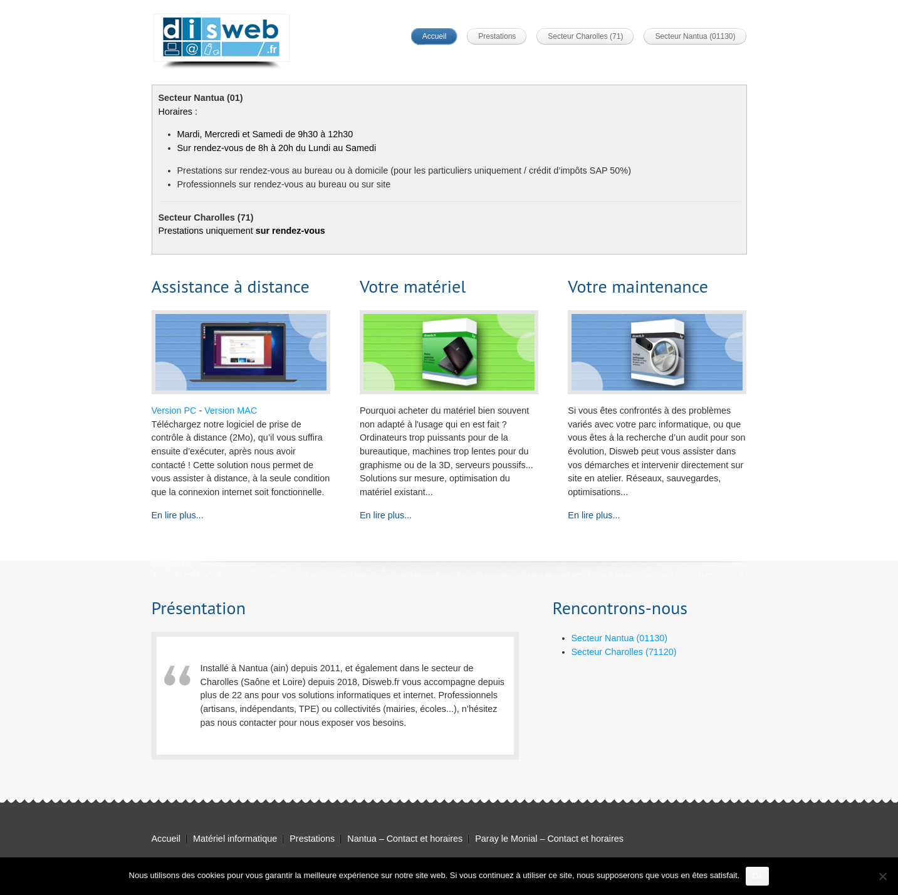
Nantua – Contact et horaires (404, 839)
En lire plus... (178, 515)
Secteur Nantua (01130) (695, 36)
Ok (757, 876)
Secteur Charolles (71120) (624, 652)
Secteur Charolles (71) (585, 36)
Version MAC (230, 411)
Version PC (174, 411)
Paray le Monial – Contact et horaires (549, 839)
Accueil (434, 36)
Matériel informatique (235, 839)
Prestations (497, 36)
